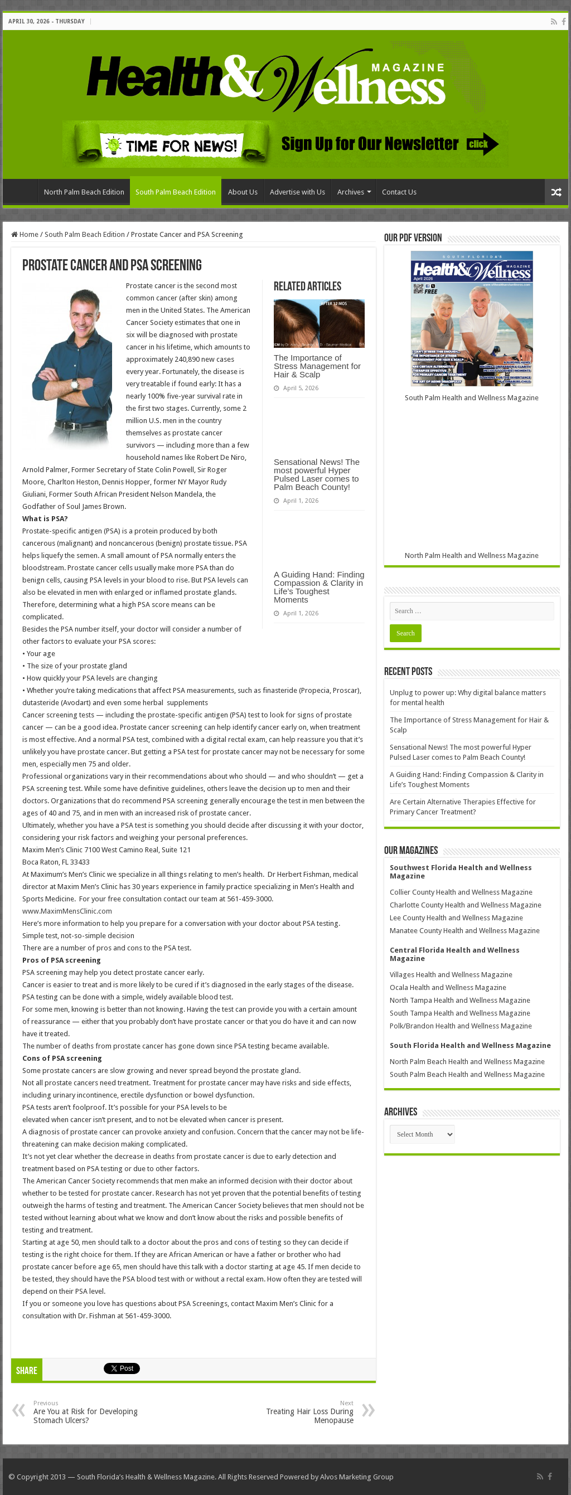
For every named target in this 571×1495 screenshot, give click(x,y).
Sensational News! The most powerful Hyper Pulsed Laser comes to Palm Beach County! (317, 474)
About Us (243, 192)
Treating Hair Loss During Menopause (296, 1412)
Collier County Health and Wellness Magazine (461, 892)
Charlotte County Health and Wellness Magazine (465, 905)
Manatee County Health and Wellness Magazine (465, 930)
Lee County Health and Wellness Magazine (456, 918)
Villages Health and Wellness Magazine (451, 974)
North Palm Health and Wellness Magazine (472, 555)
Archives (350, 192)
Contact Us (399, 192)
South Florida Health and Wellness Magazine (470, 1045)
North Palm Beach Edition (84, 192)
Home (22, 190)
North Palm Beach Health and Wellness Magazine (467, 1061)
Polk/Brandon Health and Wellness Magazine (461, 1026)
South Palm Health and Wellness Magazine (472, 398)
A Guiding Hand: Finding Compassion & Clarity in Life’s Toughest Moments (319, 587)
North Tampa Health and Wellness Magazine (460, 1000)
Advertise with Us (297, 192)
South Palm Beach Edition (176, 192)
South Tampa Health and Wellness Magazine (460, 1013)
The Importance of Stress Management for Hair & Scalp (317, 366)
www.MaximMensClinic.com (67, 911)
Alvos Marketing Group (357, 1477)
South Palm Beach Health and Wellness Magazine (467, 1074)
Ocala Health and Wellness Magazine (448, 987)
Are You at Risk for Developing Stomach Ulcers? (90, 1412)
